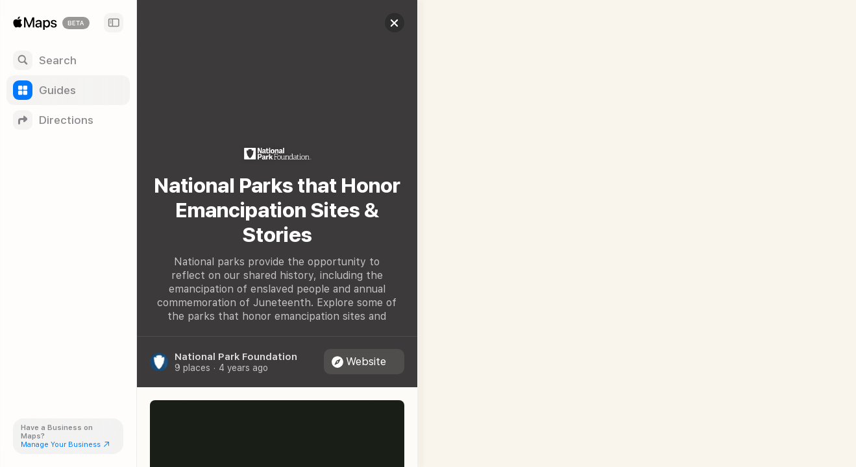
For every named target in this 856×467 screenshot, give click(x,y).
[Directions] (68, 120)
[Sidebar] (113, 22)
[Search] (68, 60)
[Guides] (68, 90)
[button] (387, 22)
